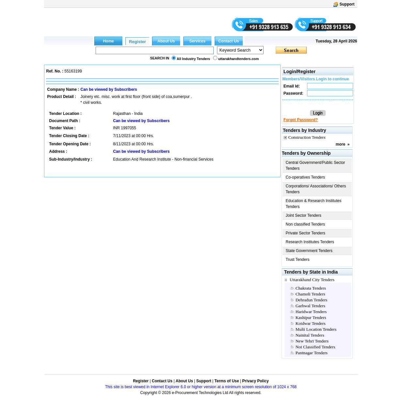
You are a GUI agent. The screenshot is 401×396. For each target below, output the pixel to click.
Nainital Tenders (310, 335)
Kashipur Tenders (311, 317)
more (340, 144)
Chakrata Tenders (311, 288)
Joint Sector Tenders (303, 215)
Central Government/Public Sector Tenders (315, 165)
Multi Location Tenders (316, 329)
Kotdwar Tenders (311, 323)
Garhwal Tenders (310, 305)
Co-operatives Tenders (305, 177)
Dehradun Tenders (312, 299)
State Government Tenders (309, 250)
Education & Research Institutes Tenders (314, 203)
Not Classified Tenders (315, 346)
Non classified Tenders (305, 224)
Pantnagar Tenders (312, 352)
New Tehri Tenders (312, 341)
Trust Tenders (298, 259)
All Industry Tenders (193, 59)
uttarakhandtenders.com (238, 59)
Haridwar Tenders (311, 311)
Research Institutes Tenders (310, 242)
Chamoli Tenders (310, 294)
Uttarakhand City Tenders (312, 279)
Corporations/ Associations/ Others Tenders (316, 189)
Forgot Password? (301, 120)
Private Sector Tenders (305, 233)
